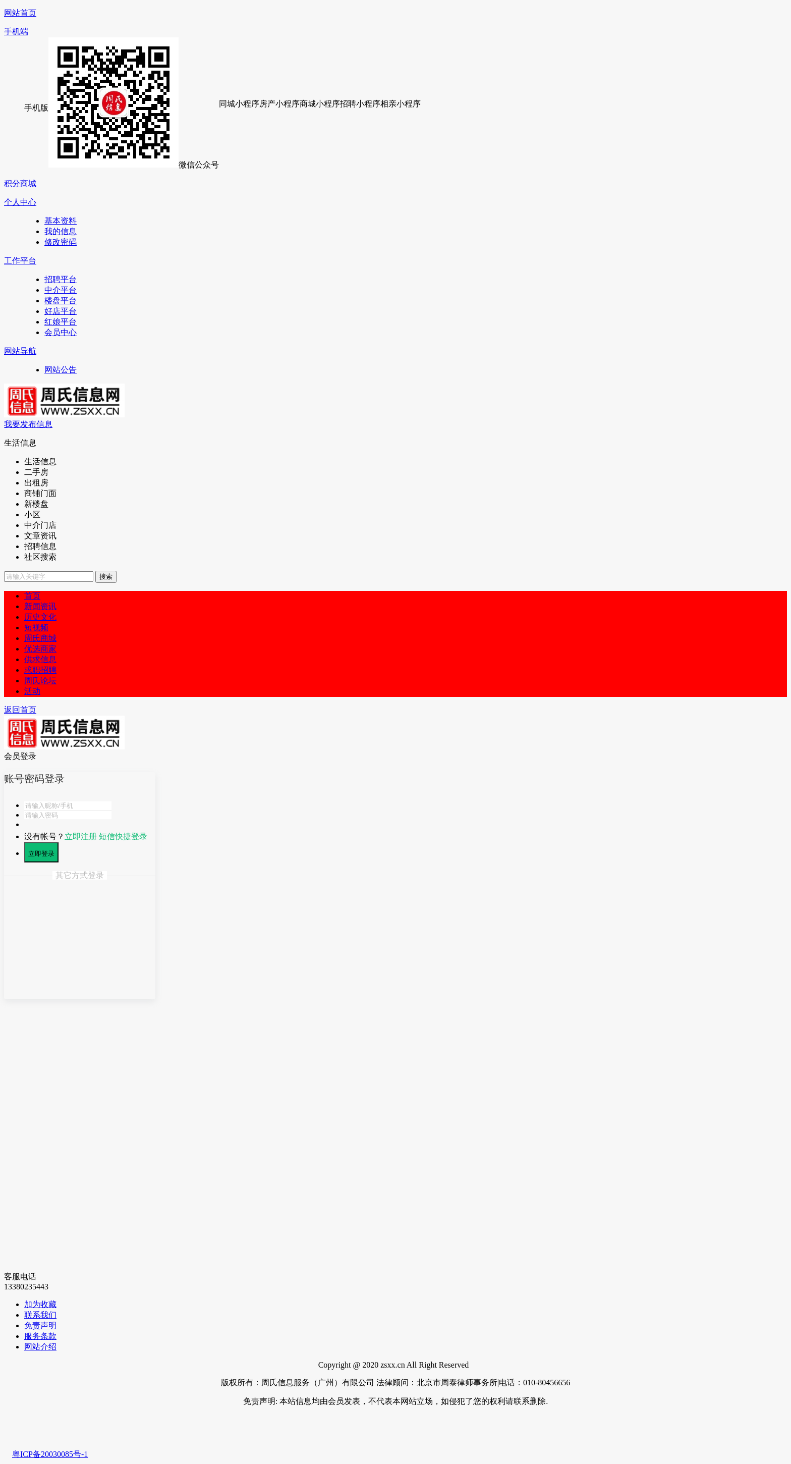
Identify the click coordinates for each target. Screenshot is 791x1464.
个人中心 (20, 202)
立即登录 (41, 853)
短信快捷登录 (123, 836)
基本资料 (60, 220)
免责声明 (40, 1325)
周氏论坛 (40, 680)
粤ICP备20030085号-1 (50, 1454)
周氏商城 (40, 638)
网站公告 (60, 369)
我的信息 (60, 231)
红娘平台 (60, 321)
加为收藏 (40, 1304)
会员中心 (60, 332)
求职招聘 (40, 670)
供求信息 (40, 659)
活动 (32, 691)
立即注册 (81, 836)
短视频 (36, 627)
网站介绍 (40, 1346)
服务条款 (40, 1336)
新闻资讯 (40, 606)
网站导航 (20, 351)
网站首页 (20, 13)
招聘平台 (60, 279)
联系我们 (40, 1315)
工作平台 (20, 260)
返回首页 (20, 710)
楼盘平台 (60, 300)
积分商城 (20, 183)
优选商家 (40, 648)
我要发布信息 (28, 424)
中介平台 (60, 290)
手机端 (16, 31)
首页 (32, 595)
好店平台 (60, 311)
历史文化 (40, 617)
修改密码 (60, 242)
